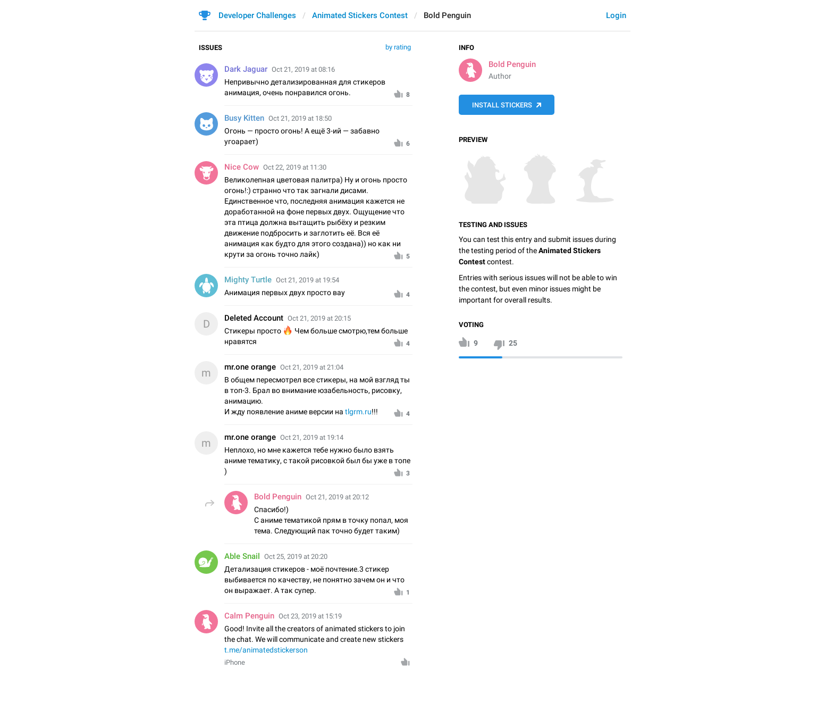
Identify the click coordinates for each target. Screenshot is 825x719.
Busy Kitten (244, 118)
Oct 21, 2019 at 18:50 (300, 118)
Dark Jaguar (245, 69)
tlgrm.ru (358, 411)
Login (616, 15)
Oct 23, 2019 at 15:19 (310, 616)
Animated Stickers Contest (360, 15)
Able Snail (242, 556)
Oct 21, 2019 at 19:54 (307, 280)
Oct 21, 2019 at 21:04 (311, 367)
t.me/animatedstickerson (266, 650)
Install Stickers (502, 105)
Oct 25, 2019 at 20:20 (295, 557)
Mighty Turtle (248, 280)
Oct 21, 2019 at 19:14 (311, 437)
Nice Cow (241, 167)
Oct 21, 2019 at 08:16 (303, 69)
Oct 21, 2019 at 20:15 (319, 318)
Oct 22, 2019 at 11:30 (294, 167)
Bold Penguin (512, 64)
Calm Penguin (249, 616)
